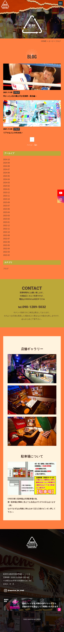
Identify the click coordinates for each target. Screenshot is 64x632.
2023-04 (6, 212)
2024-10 (6, 159)
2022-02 (6, 255)
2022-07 (6, 239)
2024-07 (6, 169)
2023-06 (6, 209)
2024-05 (6, 176)
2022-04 (6, 249)
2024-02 (6, 186)
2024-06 (6, 173)
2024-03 (6, 183)
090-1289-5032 (34, 307)
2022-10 (6, 232)
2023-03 (6, 216)
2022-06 (6, 242)
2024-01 (6, 189)
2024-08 (6, 166)
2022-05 (6, 245)
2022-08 (6, 235)
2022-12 (6, 225)
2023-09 (6, 202)
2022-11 (6, 229)
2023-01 (6, 222)
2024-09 (6, 163)
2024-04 (6, 179)
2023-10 (6, 199)
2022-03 (6, 252)
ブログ (6, 269)
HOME (43, 41)
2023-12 (6, 192)
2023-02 (6, 219)
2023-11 (6, 196)
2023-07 (6, 206)
